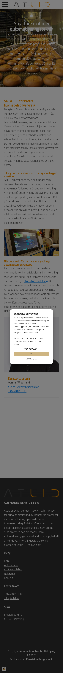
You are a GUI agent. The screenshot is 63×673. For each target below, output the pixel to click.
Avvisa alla (31, 359)
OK (31, 354)
